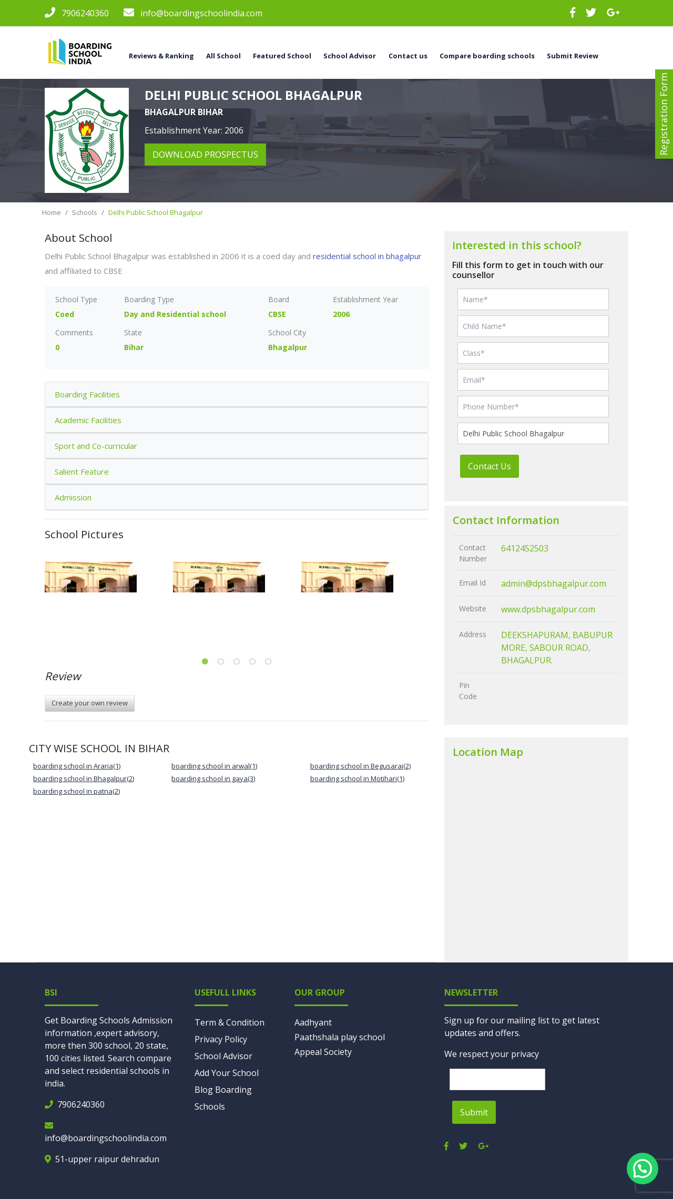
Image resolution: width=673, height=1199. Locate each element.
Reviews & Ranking (161, 55)
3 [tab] (236, 662)
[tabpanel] (109, 577)
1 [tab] (205, 662)
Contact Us (489, 466)
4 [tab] (252, 662)
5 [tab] (268, 662)
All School (223, 55)
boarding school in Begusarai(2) (360, 766)
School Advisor (349, 55)
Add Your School (227, 1073)
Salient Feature (82, 471)
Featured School (282, 55)
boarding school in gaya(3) (213, 778)
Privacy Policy (221, 1039)
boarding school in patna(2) (76, 791)
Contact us (408, 55)
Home (51, 212)
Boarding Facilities (87, 394)
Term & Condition (229, 1022)
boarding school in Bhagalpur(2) (83, 778)
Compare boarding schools (487, 55)
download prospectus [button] (205, 154)
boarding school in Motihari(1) (357, 778)
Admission (73, 497)
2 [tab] (221, 662)
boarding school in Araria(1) (76, 766)
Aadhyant (313, 1022)
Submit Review (572, 55)
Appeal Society (323, 1052)
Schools (84, 212)
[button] (642, 1168)
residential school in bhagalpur (367, 256)
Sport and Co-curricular (96, 445)
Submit (474, 1112)
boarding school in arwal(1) (214, 766)
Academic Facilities (88, 420)
